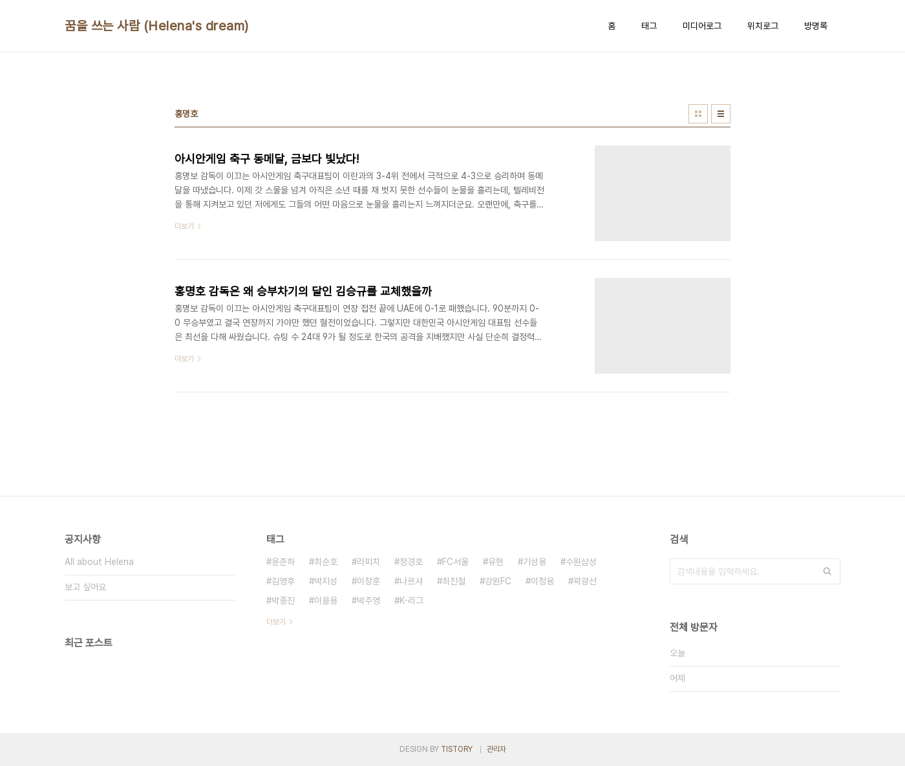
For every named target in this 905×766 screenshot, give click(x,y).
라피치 (368, 562)
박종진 (283, 600)
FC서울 (455, 562)
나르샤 (411, 581)
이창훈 (368, 581)
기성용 (534, 562)
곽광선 (585, 581)
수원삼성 (581, 562)
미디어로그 (702, 26)
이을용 (325, 600)
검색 (827, 571)
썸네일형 (698, 113)
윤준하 (283, 562)
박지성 (325, 581)
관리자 (496, 749)
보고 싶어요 (85, 587)
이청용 (542, 581)
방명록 (815, 26)
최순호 (325, 562)
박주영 (368, 600)
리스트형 (720, 113)
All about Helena (99, 562)
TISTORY (457, 749)
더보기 (276, 621)
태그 (649, 26)
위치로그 (762, 26)
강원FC (498, 581)
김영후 (283, 581)
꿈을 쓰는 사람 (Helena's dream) (157, 26)
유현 (496, 562)
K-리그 (411, 600)
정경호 (411, 562)
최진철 (453, 581)
